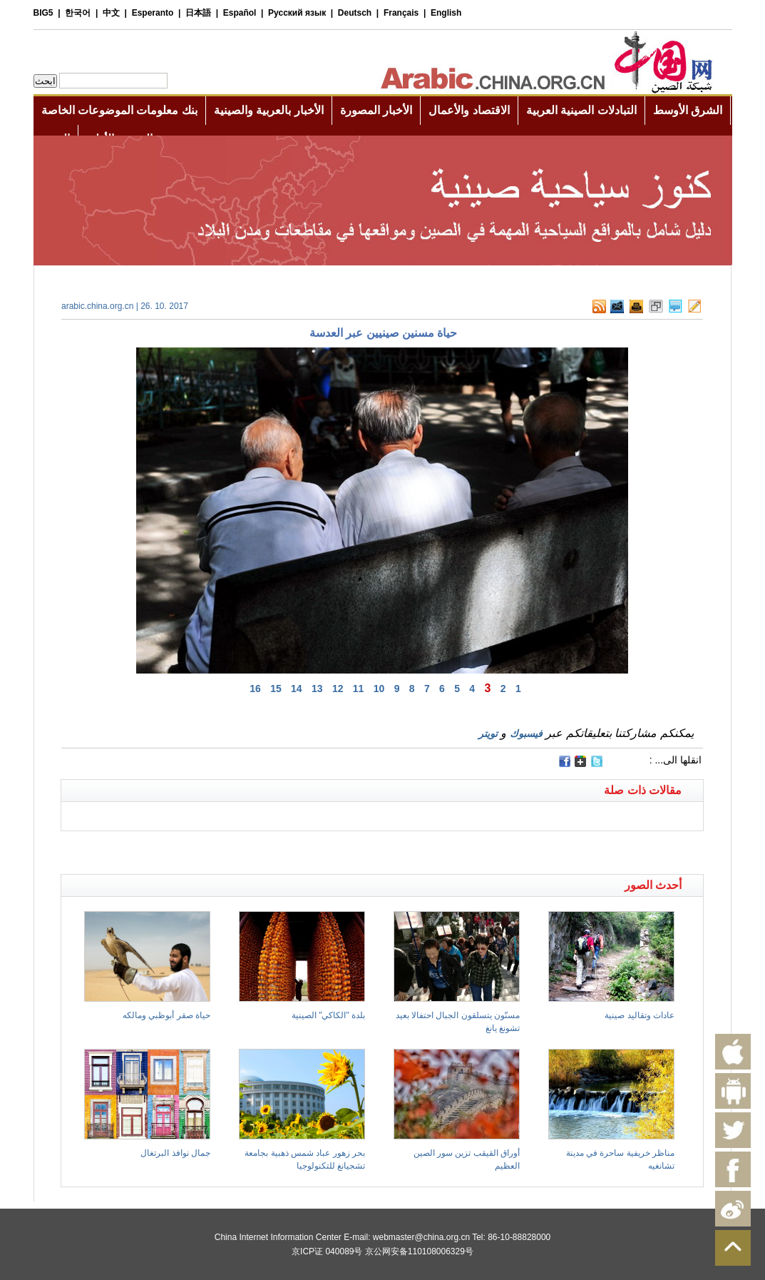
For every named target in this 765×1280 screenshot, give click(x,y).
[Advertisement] (221, 849)
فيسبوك (526, 733)
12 (338, 688)
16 (255, 688)
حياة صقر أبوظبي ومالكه (166, 1015)
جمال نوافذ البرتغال (175, 1153)
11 (358, 688)
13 (317, 688)
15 (276, 688)
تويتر (488, 733)
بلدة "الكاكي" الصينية (328, 1015)
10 (379, 688)
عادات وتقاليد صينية (639, 1015)
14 (296, 688)
